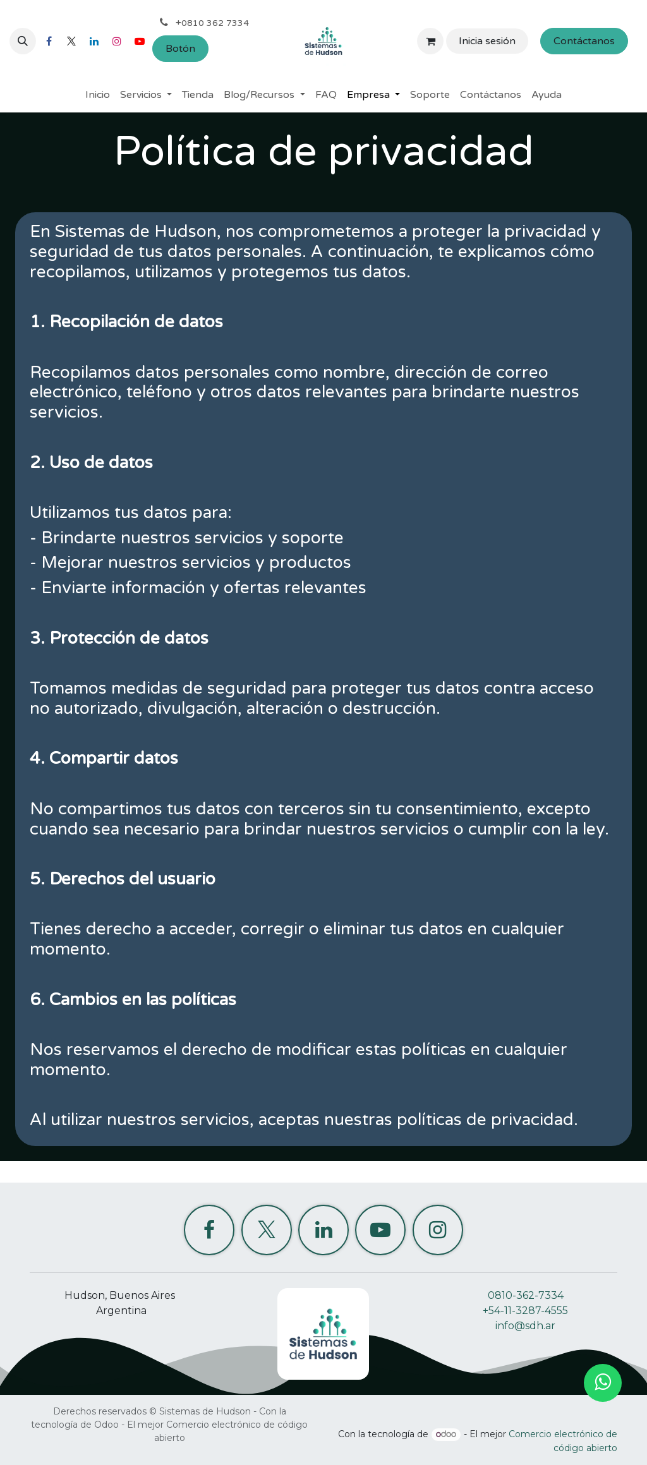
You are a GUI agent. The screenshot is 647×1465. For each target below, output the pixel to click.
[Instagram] (117, 41)
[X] (71, 41)
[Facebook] (49, 41)
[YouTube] (140, 41)
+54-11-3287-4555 (525, 1311)
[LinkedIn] (94, 41)
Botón (180, 48)
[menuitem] (97, 94)
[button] (22, 41)
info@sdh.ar (525, 1326)
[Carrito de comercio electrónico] (430, 41)
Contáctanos (584, 41)
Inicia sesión (487, 41)
